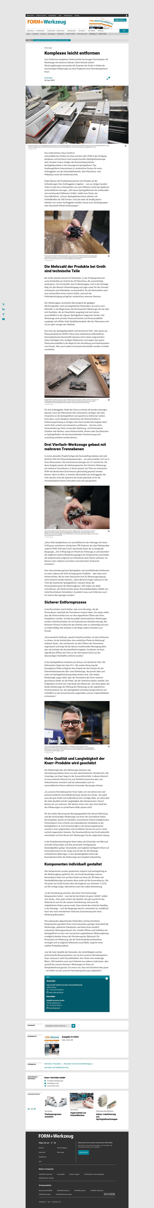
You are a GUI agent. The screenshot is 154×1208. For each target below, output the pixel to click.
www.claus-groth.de (54, 992)
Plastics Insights (74, 1174)
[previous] (29, 1109)
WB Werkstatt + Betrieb (46, 1178)
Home (29, 40)
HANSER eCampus (45, 1194)
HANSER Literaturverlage (64, 1194)
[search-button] (123, 31)
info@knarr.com (53, 1083)
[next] (35, 1109)
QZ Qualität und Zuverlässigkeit (94, 1174)
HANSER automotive (45, 1174)
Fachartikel (48, 78)
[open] (107, 79)
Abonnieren (83, 1152)
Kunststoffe (61, 1174)
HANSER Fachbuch (63, 1190)
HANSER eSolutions (96, 1190)
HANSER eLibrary (79, 1190)
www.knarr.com (53, 1008)
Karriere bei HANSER (45, 1190)
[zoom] (125, 146)
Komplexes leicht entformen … (60, 1026)
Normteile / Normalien (52, 1064)
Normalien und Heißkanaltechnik (56, 1067)
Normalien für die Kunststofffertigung (78, 1064)
